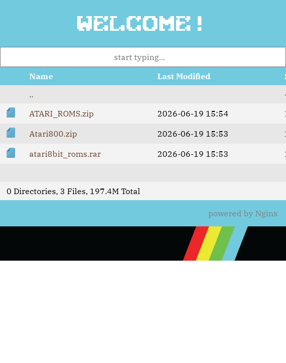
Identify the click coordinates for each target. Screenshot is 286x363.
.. (31, 94)
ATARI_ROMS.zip (61, 113)
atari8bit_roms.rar (65, 154)
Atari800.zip (53, 134)
